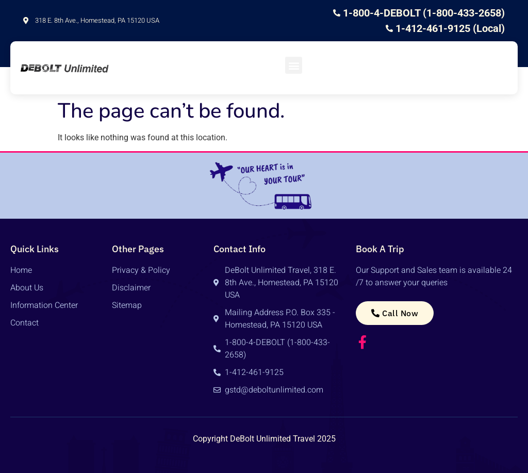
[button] (293, 65)
